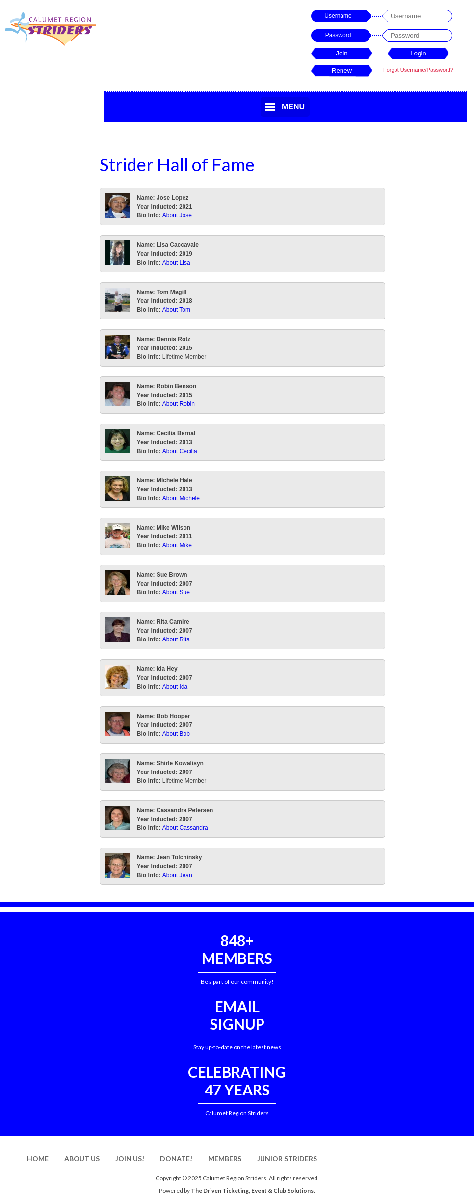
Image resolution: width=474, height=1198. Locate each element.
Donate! (176, 1158)
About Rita (176, 639)
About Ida (174, 686)
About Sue (176, 592)
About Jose (177, 215)
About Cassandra (185, 828)
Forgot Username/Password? (418, 70)
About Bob (176, 733)
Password (338, 35)
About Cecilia (179, 451)
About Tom (176, 309)
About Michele (181, 498)
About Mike (177, 545)
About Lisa (176, 262)
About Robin (178, 403)
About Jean (177, 875)
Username (337, 15)
